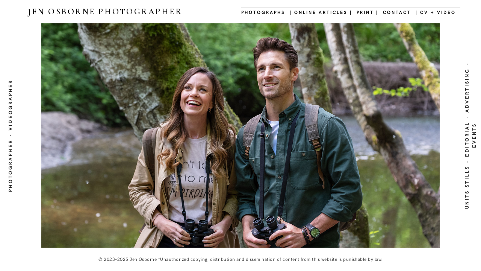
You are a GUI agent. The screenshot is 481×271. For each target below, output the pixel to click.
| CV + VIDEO (436, 12)
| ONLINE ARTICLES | (321, 12)
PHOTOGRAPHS (263, 12)
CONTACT (397, 12)
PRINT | (367, 12)
